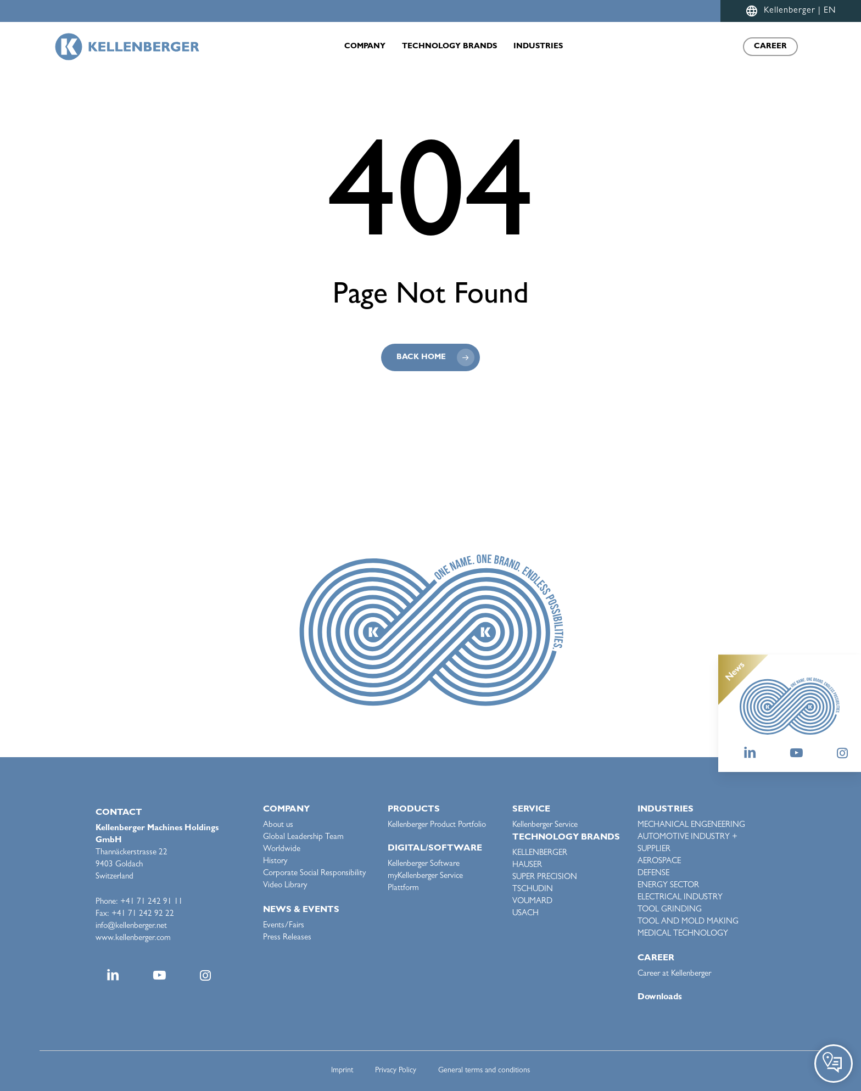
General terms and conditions (484, 1071)
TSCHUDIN (532, 890)
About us (278, 825)
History (275, 862)
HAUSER (527, 865)
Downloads (660, 997)
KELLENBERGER (539, 853)
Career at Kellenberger (674, 974)
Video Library (285, 886)
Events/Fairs (283, 926)
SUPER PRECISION (544, 878)
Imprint (342, 1071)
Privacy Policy (395, 1071)
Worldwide (281, 850)
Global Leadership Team (303, 837)
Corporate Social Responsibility (314, 874)
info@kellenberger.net (131, 926)
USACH (525, 914)
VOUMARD (532, 902)
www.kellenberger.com (133, 939)
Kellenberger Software (424, 864)
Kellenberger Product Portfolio (437, 825)
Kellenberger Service (545, 825)
